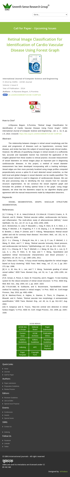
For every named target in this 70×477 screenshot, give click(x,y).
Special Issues (9, 418)
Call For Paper (9, 375)
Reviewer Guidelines (11, 398)
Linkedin (7, 443)
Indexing (22, 347)
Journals (7, 372)
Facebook (7, 440)
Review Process (9, 389)
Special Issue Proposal (11, 404)
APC (35, 347)
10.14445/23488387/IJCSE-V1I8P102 (22, 95)
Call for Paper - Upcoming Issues (35, 28)
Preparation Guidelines (11, 386)
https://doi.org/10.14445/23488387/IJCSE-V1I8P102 (40, 134)
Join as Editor (8, 401)
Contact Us (7, 427)
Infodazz (64, 471)
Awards (6, 415)
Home (6, 369)
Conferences (8, 412)
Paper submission (10, 383)
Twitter (6, 446)
